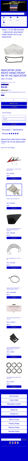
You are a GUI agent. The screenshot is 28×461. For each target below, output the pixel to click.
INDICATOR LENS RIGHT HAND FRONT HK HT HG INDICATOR (12, 34)
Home (4, 30)
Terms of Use (14, 419)
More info (6, 90)
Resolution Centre (14, 404)
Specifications (18, 130)
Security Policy (14, 431)
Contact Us (14, 414)
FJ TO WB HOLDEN (16, 30)
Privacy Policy (14, 423)
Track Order (14, 400)
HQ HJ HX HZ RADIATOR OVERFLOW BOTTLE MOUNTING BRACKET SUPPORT (14, 229)
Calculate (13, 124)
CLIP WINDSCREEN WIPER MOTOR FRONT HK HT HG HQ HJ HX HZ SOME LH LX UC (13, 348)
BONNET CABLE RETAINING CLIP (13, 198)
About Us (14, 410)
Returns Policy (14, 427)
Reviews (10, 134)
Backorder (14, 297)
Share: (4, 84)
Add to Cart (14, 103)
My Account (14, 396)
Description (6, 130)
